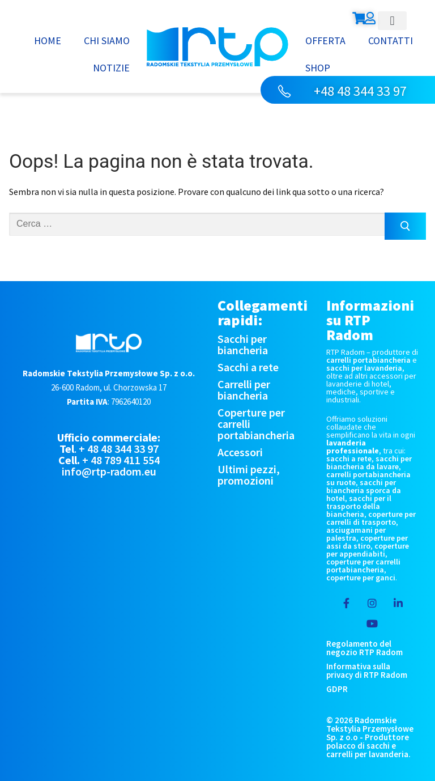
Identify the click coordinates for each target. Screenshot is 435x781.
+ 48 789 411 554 (121, 460)
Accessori (240, 452)
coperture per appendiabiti (367, 550)
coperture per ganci (360, 577)
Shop (317, 67)
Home (47, 40)
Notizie (111, 67)
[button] (392, 20)
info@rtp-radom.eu (109, 471)
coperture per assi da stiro (367, 542)
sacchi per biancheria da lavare (369, 462)
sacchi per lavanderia (364, 368)
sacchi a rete (349, 458)
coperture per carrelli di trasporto (371, 518)
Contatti (390, 40)
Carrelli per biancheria (244, 389)
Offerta (325, 40)
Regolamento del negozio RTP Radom (364, 647)
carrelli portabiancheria (368, 360)
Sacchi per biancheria (243, 344)
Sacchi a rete (248, 367)
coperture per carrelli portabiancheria (363, 566)
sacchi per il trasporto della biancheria (358, 506)
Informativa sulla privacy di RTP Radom (366, 670)
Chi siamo (107, 40)
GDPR (337, 689)
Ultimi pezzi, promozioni (249, 474)
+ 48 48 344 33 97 (119, 449)
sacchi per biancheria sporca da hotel (363, 490)
